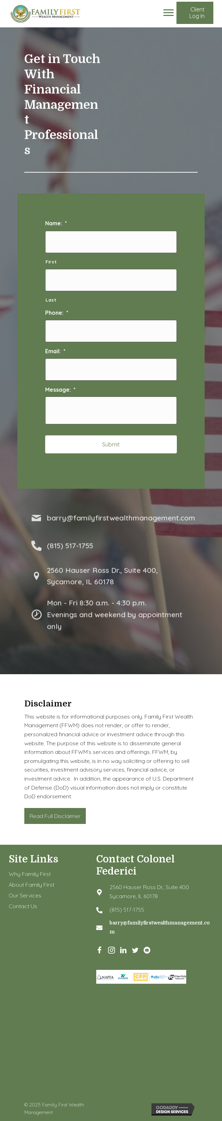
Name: (56, 223)
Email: (55, 351)
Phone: (56, 312)
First (51, 261)
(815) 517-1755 (126, 909)
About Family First (31, 884)
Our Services (25, 895)
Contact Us (23, 906)
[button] (194, 13)
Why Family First (30, 873)
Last (51, 300)
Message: (60, 389)
